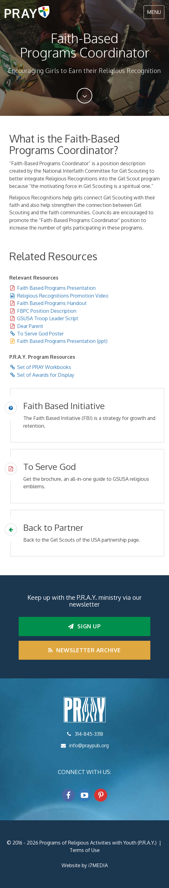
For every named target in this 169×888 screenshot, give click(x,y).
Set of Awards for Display (45, 375)
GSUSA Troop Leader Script (47, 318)
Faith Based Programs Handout (52, 303)
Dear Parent (30, 326)
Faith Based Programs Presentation (56, 288)
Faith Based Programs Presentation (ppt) (62, 341)
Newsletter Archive (84, 650)
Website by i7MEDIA (85, 865)
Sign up (84, 626)
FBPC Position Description (46, 311)
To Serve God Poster (40, 333)
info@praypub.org (89, 745)
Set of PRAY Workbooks (44, 367)
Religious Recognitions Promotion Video (62, 296)
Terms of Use (85, 850)
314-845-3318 (89, 734)
